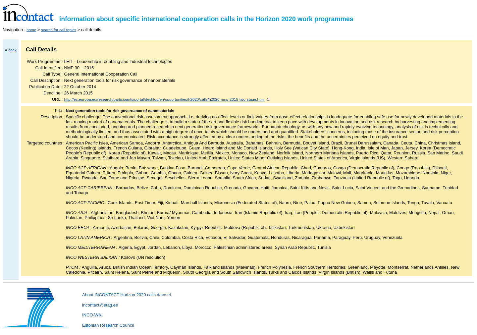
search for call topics (58, 30)
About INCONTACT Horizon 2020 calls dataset (126, 294)
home (31, 30)
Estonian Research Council (108, 325)
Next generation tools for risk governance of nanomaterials (120, 110)
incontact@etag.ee (100, 305)
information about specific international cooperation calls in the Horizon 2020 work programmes (178, 19)
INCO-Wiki (92, 314)
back (12, 50)
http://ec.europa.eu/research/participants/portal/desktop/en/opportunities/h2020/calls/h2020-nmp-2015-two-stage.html (164, 99)
